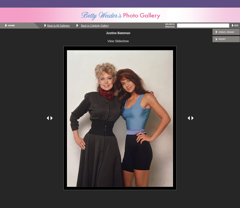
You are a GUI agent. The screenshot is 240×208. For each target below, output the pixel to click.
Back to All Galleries (58, 25)
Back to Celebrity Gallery (95, 25)
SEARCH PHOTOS (170, 25)
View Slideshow (118, 41)
